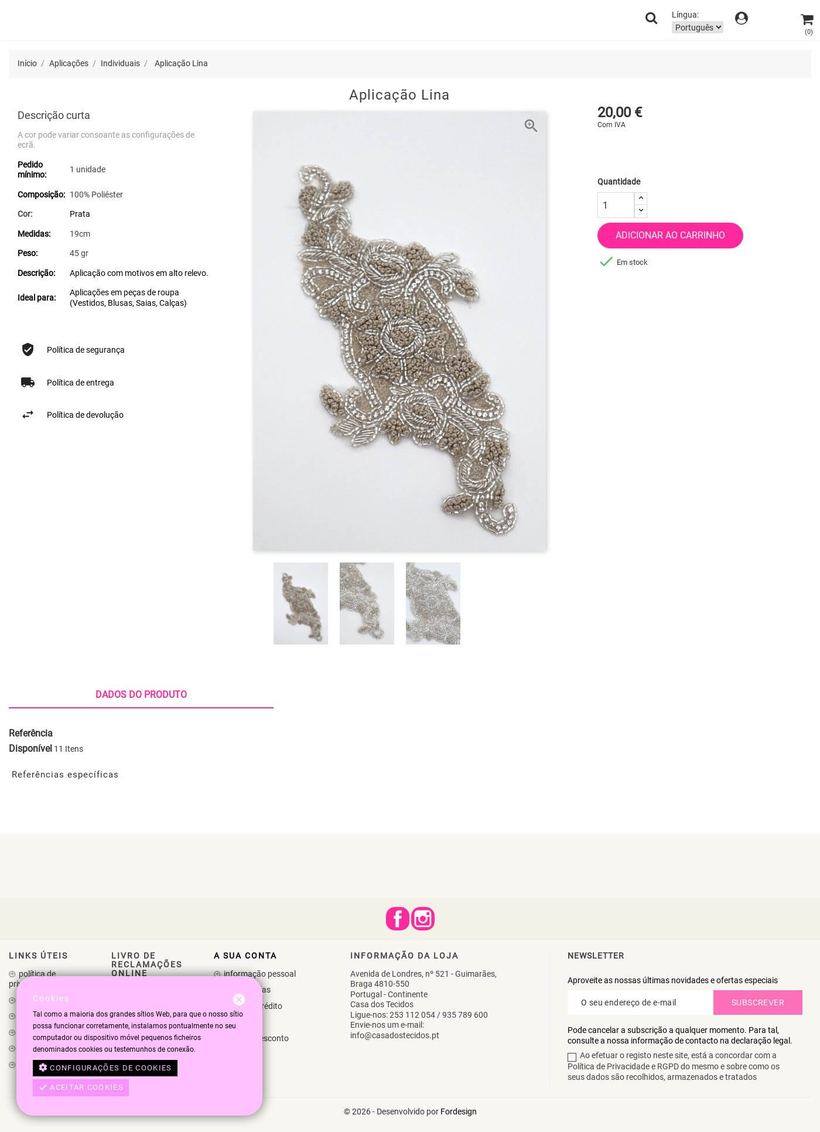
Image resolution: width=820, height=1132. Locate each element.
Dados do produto (141, 694)
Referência (31, 733)
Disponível (30, 749)
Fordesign (458, 1111)
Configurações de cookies (105, 1068)
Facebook (397, 918)
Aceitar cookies (81, 1088)
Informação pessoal (259, 973)
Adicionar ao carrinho (670, 235)
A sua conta (245, 955)
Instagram (423, 918)
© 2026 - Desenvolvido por (392, 1111)
